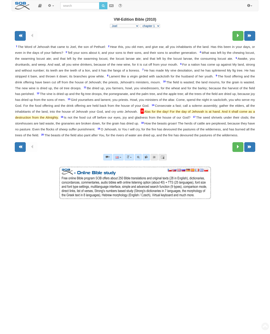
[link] (146, 157)
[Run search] (103, 5)
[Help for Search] (120, 5)
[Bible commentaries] (107, 157)
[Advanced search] (138, 157)
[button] (40, 5)
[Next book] (249, 36)
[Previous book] (20, 36)
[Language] (118, 157)
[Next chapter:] (237, 36)
